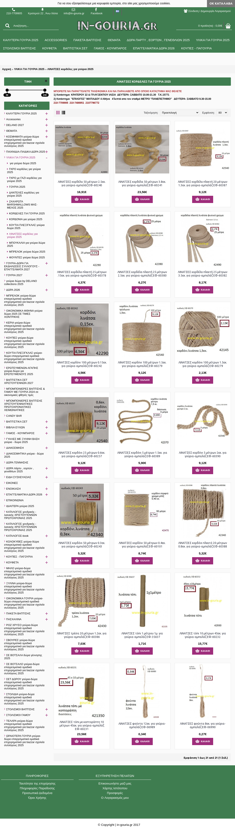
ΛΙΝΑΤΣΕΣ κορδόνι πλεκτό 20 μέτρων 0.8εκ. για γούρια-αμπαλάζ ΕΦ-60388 (202, 544)
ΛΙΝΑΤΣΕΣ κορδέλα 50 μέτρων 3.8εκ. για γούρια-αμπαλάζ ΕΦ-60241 (142, 183)
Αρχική (6, 69)
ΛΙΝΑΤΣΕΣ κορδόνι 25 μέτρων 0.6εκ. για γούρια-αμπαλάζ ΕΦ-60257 (81, 454)
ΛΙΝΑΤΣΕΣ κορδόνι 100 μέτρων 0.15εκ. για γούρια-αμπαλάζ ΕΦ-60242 (82, 364)
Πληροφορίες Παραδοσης (37, 788)
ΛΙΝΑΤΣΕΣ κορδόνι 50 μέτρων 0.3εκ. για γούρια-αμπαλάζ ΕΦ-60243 (81, 544)
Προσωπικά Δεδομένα (37, 793)
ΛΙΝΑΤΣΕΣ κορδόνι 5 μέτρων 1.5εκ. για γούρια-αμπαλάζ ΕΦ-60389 (142, 454)
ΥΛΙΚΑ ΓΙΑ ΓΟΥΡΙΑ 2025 (29, 69)
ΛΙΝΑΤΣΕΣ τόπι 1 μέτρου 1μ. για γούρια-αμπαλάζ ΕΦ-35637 (142, 635)
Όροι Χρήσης (37, 797)
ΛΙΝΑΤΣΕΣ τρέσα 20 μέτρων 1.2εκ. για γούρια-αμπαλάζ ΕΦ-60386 (82, 635)
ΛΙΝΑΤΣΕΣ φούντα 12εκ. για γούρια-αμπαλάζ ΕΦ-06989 (142, 725)
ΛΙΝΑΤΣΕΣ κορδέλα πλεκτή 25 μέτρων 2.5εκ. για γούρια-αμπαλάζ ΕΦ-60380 (142, 273)
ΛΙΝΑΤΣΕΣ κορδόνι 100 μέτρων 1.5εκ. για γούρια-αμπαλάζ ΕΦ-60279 (142, 364)
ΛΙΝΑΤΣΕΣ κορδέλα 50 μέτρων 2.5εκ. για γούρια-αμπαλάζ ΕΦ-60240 (82, 183)
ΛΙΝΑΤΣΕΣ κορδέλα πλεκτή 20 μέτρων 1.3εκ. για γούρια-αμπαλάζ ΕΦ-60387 (202, 183)
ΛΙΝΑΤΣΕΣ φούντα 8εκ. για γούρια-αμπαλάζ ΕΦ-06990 (203, 725)
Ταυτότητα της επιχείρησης (37, 783)
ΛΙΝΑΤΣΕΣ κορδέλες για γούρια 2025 (70, 69)
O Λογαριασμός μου (115, 797)
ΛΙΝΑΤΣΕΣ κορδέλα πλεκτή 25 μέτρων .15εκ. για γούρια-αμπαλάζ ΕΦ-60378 (82, 273)
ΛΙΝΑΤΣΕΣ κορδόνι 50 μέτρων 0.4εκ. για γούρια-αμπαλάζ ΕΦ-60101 (142, 544)
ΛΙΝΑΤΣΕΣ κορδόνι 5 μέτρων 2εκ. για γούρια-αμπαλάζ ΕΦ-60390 (203, 454)
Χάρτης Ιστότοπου (114, 788)
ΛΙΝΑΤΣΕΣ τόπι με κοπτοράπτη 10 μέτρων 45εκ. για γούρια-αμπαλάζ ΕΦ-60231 (82, 725)
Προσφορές (115, 793)
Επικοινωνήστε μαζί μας (115, 783)
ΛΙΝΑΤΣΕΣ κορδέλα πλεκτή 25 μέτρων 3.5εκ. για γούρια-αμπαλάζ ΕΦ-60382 (202, 273)
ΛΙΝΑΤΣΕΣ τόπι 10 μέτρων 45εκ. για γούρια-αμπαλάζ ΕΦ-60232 (203, 635)
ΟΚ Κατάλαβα (221, 3)
